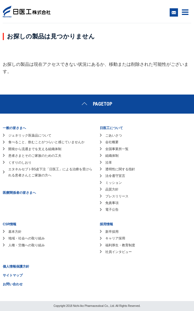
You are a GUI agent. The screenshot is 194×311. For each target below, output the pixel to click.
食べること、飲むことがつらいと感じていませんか (46, 142)
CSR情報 (9, 224)
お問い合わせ (13, 284)
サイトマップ (13, 275)
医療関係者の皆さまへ (19, 193)
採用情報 (106, 224)
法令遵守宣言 (115, 176)
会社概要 (112, 142)
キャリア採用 (115, 238)
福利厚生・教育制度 (120, 245)
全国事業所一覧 (117, 149)
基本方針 (15, 232)
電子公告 (112, 209)
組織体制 (112, 156)
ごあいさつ (113, 135)
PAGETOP (102, 104)
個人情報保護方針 (16, 266)
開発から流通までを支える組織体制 (34, 149)
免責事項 (112, 203)
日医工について (111, 128)
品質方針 (112, 189)
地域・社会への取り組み (26, 238)
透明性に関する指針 (120, 169)
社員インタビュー (118, 252)
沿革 (108, 162)
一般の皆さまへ (14, 128)
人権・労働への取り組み (26, 245)
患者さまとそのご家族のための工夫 (34, 156)
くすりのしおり (20, 162)
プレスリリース (117, 196)
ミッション (113, 183)
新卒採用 (112, 232)
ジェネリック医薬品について (29, 135)
